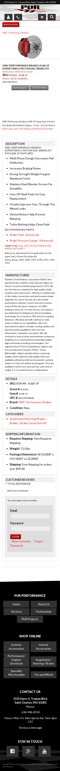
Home (16, 604)
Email (13, 510)
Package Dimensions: (23, 454)
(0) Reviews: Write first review (17, 71)
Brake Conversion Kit (33, 423)
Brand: (14, 402)
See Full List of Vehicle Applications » (28, 128)
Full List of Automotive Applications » (28, 247)
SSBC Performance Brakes (15, 32)
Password (16, 523)
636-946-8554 (31, 712)
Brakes (14, 423)
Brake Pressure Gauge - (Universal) (31, 240)
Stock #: (15, 389)
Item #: (14, 393)
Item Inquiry (20, 87)
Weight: (15, 448)
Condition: (16, 408)
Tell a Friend (39, 87)
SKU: (5, 75)
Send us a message (30, 727)
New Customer (21, 541)
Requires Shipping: (21, 438)
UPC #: (14, 398)
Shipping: (15, 464)
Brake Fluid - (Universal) (24, 235)
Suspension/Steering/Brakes (27, 418)
